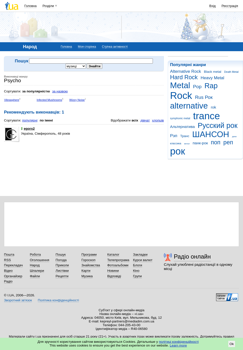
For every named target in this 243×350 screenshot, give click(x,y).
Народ (35, 265)
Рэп (173, 135)
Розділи (48, 6)
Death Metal (231, 71)
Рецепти (62, 276)
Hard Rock (184, 77)
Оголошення (39, 260)
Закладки (140, 254)
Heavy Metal (212, 78)
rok (213, 107)
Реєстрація (230, 6)
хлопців (158, 120)
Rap (211, 86)
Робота (35, 254)
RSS (7, 260)
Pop (197, 86)
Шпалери (37, 270)
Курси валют (142, 260)
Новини (113, 270)
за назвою (60, 91)
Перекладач (13, 265)
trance (206, 116)
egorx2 (28, 128)
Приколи (62, 265)
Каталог (113, 254)
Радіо (8, 281)
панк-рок (200, 143)
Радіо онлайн (192, 256)
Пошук (61, 254)
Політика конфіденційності (58, 300)
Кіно (136, 270)
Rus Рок (204, 97)
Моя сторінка (87, 46)
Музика (87, 276)
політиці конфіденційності (179, 342)
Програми (89, 254)
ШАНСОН (210, 134)
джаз (234, 136)
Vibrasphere (11, 99)
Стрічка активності (114, 46)
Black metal (212, 72)
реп (228, 142)
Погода (61, 260)
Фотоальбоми (117, 265)
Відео (8, 270)
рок (177, 151)
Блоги (137, 265)
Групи (137, 276)
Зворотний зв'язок (18, 300)
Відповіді (114, 276)
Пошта (9, 254)
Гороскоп (88, 260)
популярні (29, 120)
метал (187, 144)
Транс (184, 136)
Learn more (178, 345)
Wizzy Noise (77, 99)
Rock (181, 95)
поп (216, 142)
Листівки (62, 270)
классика (175, 143)
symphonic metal (180, 118)
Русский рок (218, 125)
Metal (180, 85)
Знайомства (90, 265)
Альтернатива (182, 126)
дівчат (145, 120)
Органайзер (13, 276)
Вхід (212, 6)
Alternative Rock (185, 71)
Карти (85, 270)
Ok (232, 344)
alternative (189, 105)
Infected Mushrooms (49, 99)
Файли (35, 276)
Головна (30, 6)
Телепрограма (118, 260)
